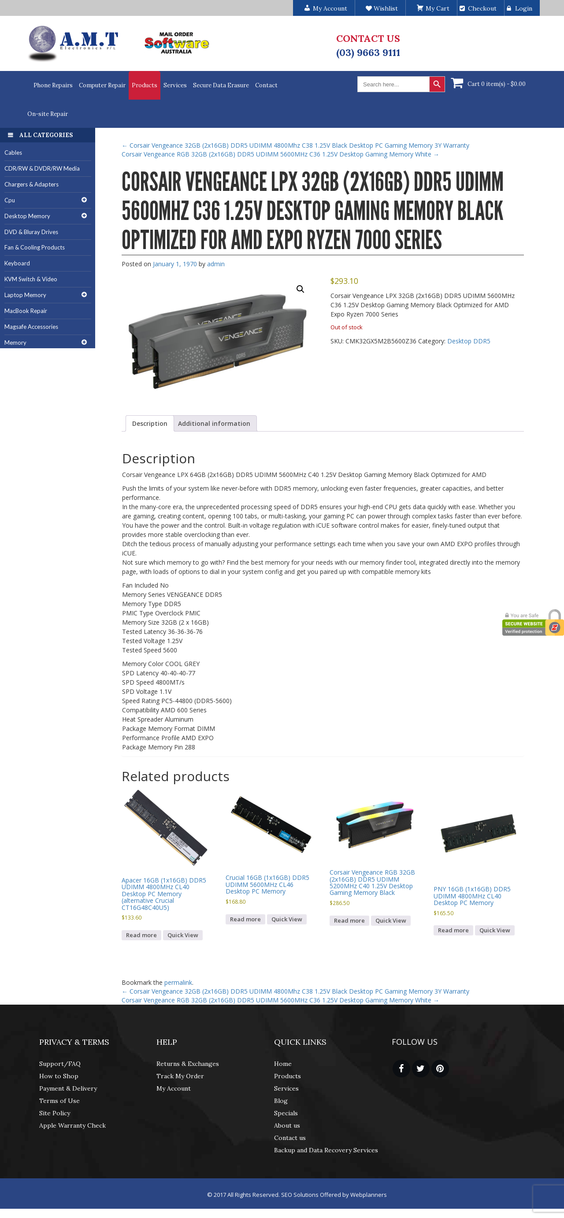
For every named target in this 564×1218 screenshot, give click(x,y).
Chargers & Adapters (31, 184)
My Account (173, 1088)
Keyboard (17, 263)
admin (216, 264)
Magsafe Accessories (31, 326)
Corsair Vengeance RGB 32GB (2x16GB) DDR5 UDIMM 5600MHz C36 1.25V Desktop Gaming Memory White (280, 154)
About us (287, 1125)
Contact (266, 85)
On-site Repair (47, 114)
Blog (281, 1101)
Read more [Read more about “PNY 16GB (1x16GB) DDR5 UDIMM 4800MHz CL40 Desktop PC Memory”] (453, 930)
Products (144, 85)
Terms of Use (59, 1101)
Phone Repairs (53, 85)
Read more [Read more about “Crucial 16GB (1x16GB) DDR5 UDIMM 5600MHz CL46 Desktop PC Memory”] (245, 919)
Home (283, 1064)
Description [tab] (149, 423)
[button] (300, 289)
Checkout (482, 8)
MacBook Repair (25, 310)
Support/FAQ (60, 1064)
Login (523, 8)
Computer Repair (102, 85)
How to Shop (58, 1076)
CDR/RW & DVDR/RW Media (42, 168)
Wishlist (382, 8)
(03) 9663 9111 (368, 52)
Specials (286, 1113)
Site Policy (54, 1113)
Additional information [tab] (214, 423)
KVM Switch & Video (30, 279)
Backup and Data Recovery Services (326, 1150)
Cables (13, 152)
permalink (178, 982)
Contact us (290, 1138)
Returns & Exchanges (187, 1064)
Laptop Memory (25, 294)
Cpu (9, 200)
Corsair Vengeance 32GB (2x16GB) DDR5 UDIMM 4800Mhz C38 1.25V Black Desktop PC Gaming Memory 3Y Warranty (295, 145)
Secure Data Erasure (221, 85)
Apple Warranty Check (72, 1125)
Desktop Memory (27, 216)
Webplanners (368, 1195)
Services (175, 85)
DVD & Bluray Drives (31, 231)
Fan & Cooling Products (34, 247)
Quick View (182, 935)
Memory (15, 342)
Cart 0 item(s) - (497, 84)
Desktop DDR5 (468, 341)
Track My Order (180, 1076)
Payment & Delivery (68, 1088)
